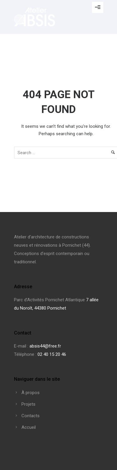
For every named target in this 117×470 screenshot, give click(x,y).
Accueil (28, 427)
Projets (28, 404)
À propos (30, 392)
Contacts (30, 415)
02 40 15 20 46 (52, 354)
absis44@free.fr (45, 346)
